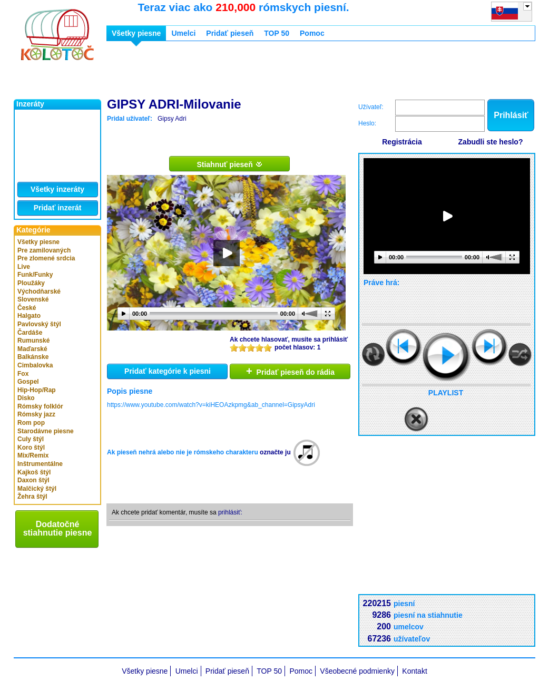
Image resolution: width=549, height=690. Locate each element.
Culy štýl (30, 439)
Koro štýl (31, 447)
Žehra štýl (32, 496)
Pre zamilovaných (44, 250)
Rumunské (33, 340)
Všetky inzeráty (57, 189)
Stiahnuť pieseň (229, 164)
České (26, 308)
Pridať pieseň (229, 33)
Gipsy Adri (172, 118)
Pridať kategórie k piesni (167, 371)
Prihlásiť (511, 115)
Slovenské (32, 299)
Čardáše (29, 332)
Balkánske (32, 357)
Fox (22, 373)
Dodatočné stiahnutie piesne (57, 528)
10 (267, 348)
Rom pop (31, 422)
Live (23, 266)
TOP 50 (276, 33)
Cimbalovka (35, 365)
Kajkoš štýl (34, 472)
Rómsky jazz (36, 414)
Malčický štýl (36, 488)
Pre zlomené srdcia (46, 258)
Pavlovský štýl (39, 324)
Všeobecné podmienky (357, 671)
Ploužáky (31, 283)
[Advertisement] (298, 72)
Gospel (28, 381)
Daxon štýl (33, 480)
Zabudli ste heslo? (490, 142)
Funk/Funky (35, 274)
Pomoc (312, 33)
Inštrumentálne (40, 464)
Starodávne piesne (45, 431)
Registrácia (401, 142)
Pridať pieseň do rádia (290, 371)
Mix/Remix (32, 455)
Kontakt (414, 671)
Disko (26, 398)
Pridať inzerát (58, 207)
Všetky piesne (38, 242)
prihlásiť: (230, 512)
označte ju (275, 452)
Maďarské (32, 349)
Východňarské (39, 291)
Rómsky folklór (40, 406)
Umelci (183, 33)
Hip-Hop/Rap (36, 390)
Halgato (29, 315)
